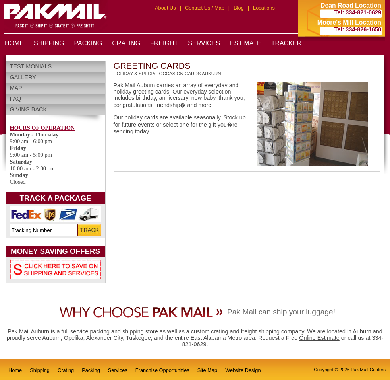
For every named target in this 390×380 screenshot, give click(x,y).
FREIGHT (164, 43)
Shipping (40, 370)
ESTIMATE (245, 43)
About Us (165, 8)
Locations (264, 8)
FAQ (15, 98)
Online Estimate (319, 338)
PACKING (88, 43)
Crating (66, 370)
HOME (14, 43)
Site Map (207, 370)
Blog (239, 8)
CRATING (126, 43)
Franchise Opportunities (162, 370)
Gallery (23, 77)
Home (15, 370)
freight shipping (260, 331)
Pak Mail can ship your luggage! (281, 312)
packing (100, 331)
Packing (91, 370)
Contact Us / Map (204, 8)
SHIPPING (49, 43)
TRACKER (286, 43)
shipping (133, 331)
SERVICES (204, 43)
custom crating (209, 331)
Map (16, 88)
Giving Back (28, 109)
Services (117, 370)
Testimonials (31, 66)
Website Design (243, 370)
